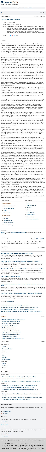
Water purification (31, 212)
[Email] (17, 35)
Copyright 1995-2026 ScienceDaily (10, 443)
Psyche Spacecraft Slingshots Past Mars (11, 332)
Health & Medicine (6, 203)
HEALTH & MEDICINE (5, 344)
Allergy (5, 210)
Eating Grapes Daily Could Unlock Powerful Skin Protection (16, 399)
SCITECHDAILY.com (10, 301)
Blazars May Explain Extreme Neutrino (11, 323)
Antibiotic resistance (31, 205)
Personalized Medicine (7, 348)
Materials (3, 232)
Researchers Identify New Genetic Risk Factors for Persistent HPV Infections (20, 261)
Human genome (30, 216)
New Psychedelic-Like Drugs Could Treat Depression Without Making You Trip (20, 389)
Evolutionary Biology (8, 225)
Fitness (3, 367)
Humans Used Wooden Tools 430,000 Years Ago (13, 319)
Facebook (5, 422)
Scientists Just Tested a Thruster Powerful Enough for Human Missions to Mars (19, 307)
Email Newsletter (7, 411)
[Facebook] (8, 35)
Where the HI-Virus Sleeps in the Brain (10, 276)
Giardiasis (29, 207)
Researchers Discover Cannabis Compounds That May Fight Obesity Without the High (21, 311)
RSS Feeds (5, 413)
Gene (28, 203)
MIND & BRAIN (4, 383)
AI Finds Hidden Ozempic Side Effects (11, 321)
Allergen (28, 209)
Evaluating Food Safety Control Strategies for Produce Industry (17, 253)
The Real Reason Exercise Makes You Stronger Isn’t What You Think (18, 387)
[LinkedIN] (15, 35)
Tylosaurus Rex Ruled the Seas (9, 336)
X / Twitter (5, 424)
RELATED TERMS (28, 200)
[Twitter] (10, 35)
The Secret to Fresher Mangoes (9, 327)
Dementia (4, 357)
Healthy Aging (5, 365)
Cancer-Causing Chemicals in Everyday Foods (13, 338)
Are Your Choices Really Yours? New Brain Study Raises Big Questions (17, 309)
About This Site (4, 440)
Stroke (3, 355)
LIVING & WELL (4, 361)
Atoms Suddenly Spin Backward (9, 325)
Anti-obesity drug (30, 214)
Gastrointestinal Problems (10, 206)
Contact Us (5, 436)
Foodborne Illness (8, 212)
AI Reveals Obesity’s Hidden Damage (11, 330)
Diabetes (4, 346)
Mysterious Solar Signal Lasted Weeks (11, 334)
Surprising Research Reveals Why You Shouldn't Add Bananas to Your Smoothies (21, 381)
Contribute (15, 440)
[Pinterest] (12, 35)
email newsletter (29, 8)
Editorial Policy (36, 440)
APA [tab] (37, 238)
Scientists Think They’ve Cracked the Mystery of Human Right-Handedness (19, 385)
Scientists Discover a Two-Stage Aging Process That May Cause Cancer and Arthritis (22, 397)
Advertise (21, 440)
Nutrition (4, 350)
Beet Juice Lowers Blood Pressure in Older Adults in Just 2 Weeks (17, 379)
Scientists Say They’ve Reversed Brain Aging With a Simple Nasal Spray (19, 376)
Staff (10, 440)
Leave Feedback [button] (7, 434)
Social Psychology (6, 359)
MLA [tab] (32, 238)
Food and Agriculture (8, 222)
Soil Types (6, 218)
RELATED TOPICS (5, 200)
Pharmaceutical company (32, 219)
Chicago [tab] (42, 238)
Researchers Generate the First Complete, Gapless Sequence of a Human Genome (21, 293)
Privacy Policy (28, 440)
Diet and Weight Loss (9, 208)
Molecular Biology (8, 220)
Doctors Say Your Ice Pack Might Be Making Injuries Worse (15, 305)
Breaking (3, 316)
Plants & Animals (6, 215)
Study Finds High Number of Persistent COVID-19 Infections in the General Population (22, 268)
